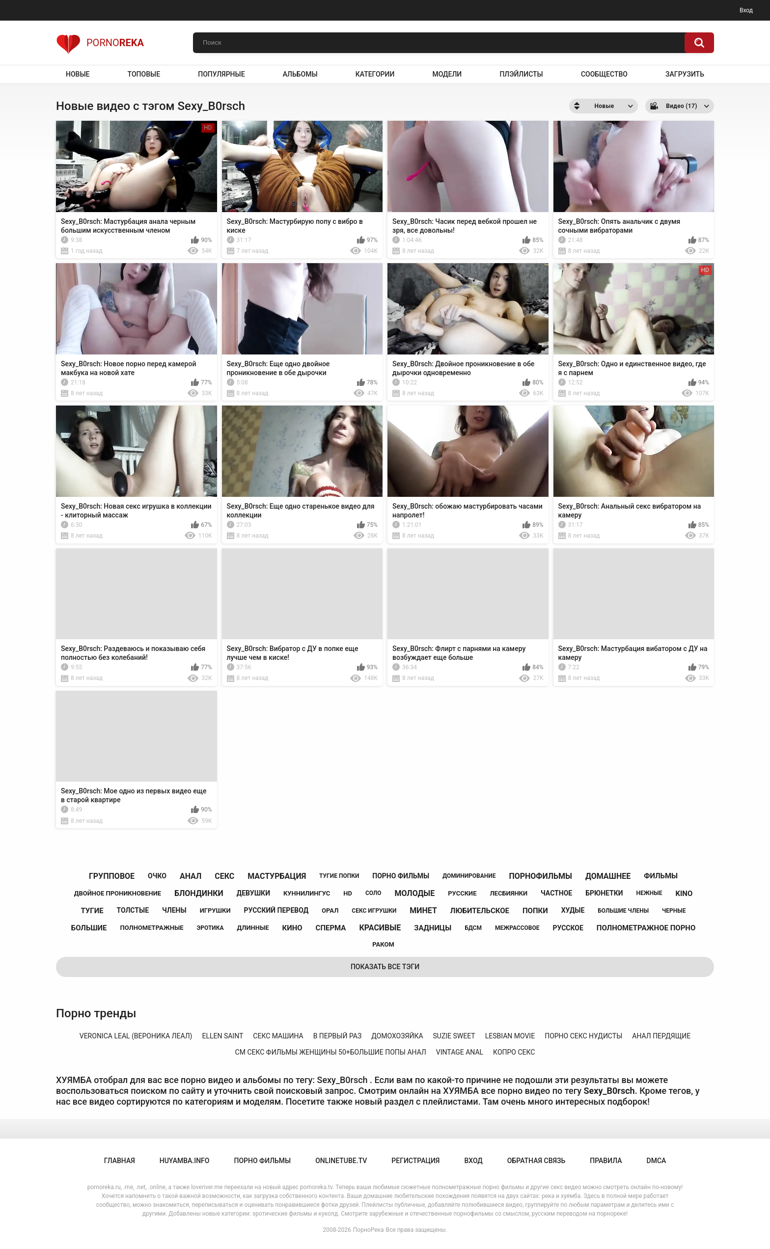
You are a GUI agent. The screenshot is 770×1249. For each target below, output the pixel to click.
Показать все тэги (385, 967)
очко (157, 876)
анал (190, 876)
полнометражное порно (646, 927)
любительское (479, 910)
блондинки (198, 893)
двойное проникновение (117, 893)
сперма (331, 927)
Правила (606, 1161)
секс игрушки (374, 910)
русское (567, 928)
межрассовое (517, 927)
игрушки (215, 910)
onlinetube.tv (341, 1161)
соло (373, 893)
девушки (253, 893)
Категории (375, 74)
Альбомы (300, 74)
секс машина (278, 1036)
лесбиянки (508, 893)
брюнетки (604, 893)
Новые (77, 74)
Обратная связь (536, 1161)
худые (573, 910)
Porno (100, 42)
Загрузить (684, 74)
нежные (649, 893)
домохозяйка (397, 1036)
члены (174, 910)
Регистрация (415, 1161)
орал (330, 910)
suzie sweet (454, 1036)
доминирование (468, 875)
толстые (133, 910)
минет (423, 910)
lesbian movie (510, 1036)
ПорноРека (368, 1229)
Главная (119, 1161)
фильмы (661, 875)
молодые (415, 893)
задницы (432, 927)
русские (462, 893)
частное (556, 893)
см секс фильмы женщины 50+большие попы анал (330, 1052)
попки (535, 910)
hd (347, 893)
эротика (209, 927)
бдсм (473, 927)
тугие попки (339, 875)
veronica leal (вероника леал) (136, 1036)
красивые (380, 927)
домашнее (608, 876)
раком (383, 944)
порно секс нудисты (583, 1036)
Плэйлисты (521, 74)
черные (674, 910)
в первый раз (337, 1036)
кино (292, 927)
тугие (92, 910)
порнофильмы (540, 876)
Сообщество (604, 74)
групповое (112, 876)
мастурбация (277, 876)
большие (89, 927)
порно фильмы (400, 876)
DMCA (656, 1161)
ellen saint (222, 1036)
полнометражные (152, 927)
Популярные (221, 74)
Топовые (144, 74)
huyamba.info (185, 1161)
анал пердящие (661, 1036)
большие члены (623, 910)
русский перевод (276, 910)
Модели (447, 74)
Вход (746, 10)
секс (224, 876)
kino (683, 893)
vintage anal (459, 1052)
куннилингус (306, 893)
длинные (253, 927)
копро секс (514, 1052)
